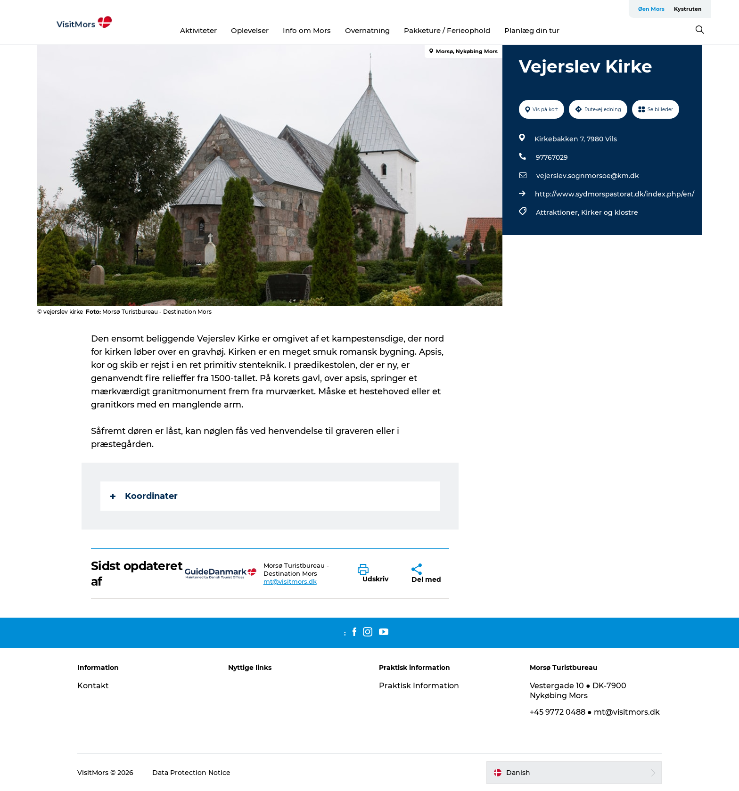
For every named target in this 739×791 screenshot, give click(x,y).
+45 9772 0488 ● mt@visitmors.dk (595, 712)
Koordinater (144, 496)
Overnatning (367, 30)
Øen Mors (651, 9)
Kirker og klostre (609, 212)
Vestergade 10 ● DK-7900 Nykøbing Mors (578, 690)
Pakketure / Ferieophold (447, 30)
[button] (377, 574)
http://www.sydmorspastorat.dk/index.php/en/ (614, 194)
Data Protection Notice (191, 772)
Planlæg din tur (531, 30)
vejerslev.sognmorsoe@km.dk (587, 175)
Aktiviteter (198, 30)
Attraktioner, (558, 212)
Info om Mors (307, 30)
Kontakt (93, 685)
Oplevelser (250, 30)
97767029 (552, 157)
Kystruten (688, 9)
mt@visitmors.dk (290, 581)
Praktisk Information (419, 685)
